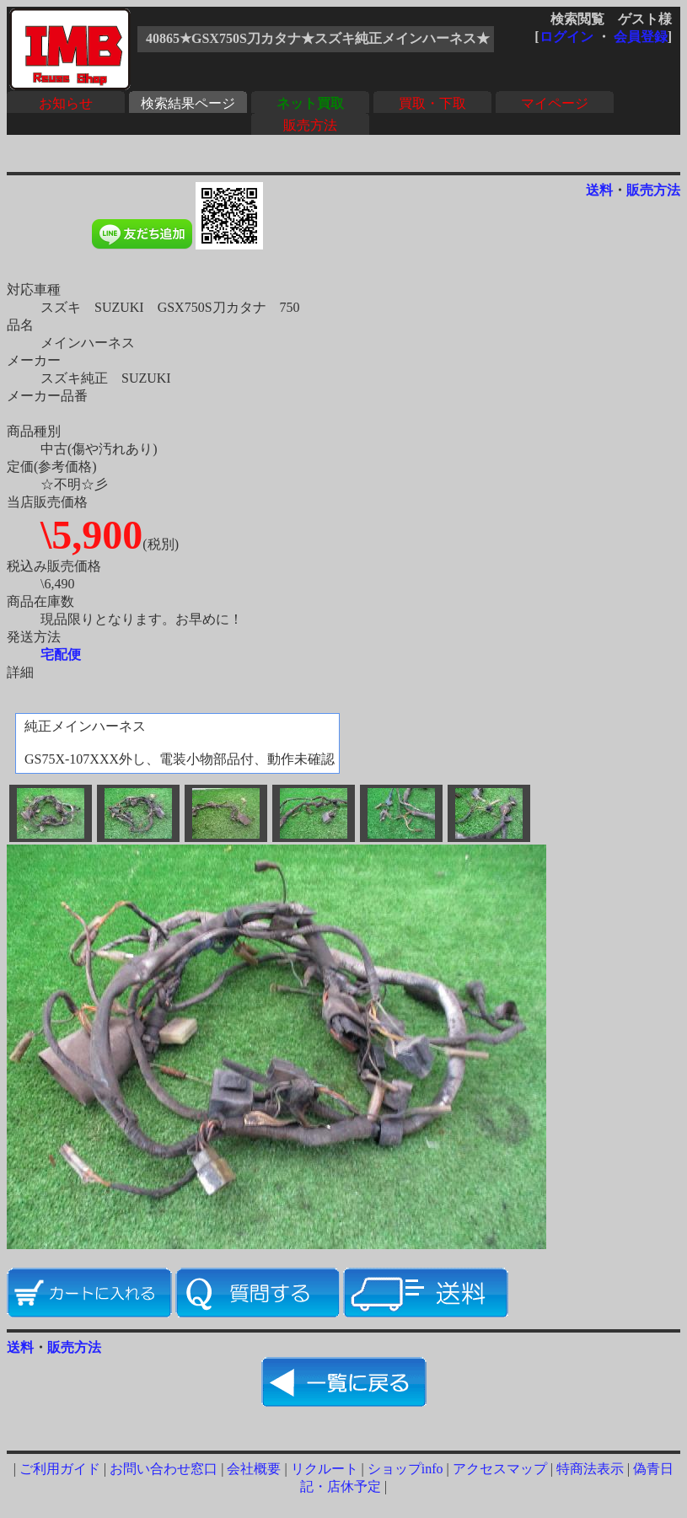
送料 (599, 190)
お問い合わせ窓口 (163, 1469)
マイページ (554, 103)
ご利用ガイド (59, 1469)
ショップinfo (405, 1469)
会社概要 (254, 1469)
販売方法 (310, 125)
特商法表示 (590, 1469)
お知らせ (66, 103)
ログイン (566, 37)
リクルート (324, 1469)
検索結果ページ (188, 103)
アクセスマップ (500, 1469)
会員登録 (641, 37)
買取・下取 (432, 103)
